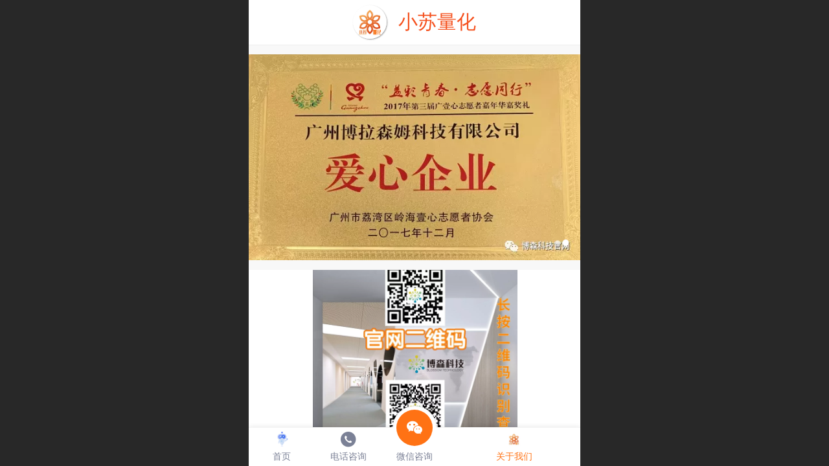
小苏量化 (437, 21)
